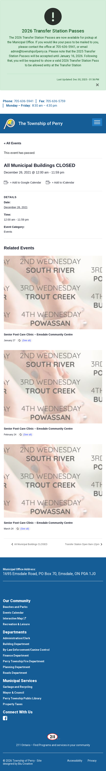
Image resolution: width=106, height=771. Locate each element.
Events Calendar (13, 612)
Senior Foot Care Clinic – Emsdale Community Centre (38, 334)
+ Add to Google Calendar (25, 182)
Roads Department (15, 672)
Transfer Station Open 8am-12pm (82, 544)
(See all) (26, 340)
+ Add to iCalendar (63, 182)
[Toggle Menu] (97, 122)
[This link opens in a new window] (53, 736)
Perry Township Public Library (22, 698)
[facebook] (5, 718)
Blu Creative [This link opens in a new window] (25, 763)
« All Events (12, 143)
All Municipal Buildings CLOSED (30, 544)
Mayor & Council (13, 692)
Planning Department (16, 667)
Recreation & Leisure (16, 624)
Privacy (92, 760)
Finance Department (16, 655)
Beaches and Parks (15, 606)
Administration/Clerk (16, 638)
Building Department (16, 644)
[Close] (97, 85)
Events (8, 231)
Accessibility (74, 760)
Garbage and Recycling (17, 686)
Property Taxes (13, 704)
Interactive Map (14, 618)
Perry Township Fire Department (23, 661)
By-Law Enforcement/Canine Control (26, 649)
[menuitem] (53, 607)
